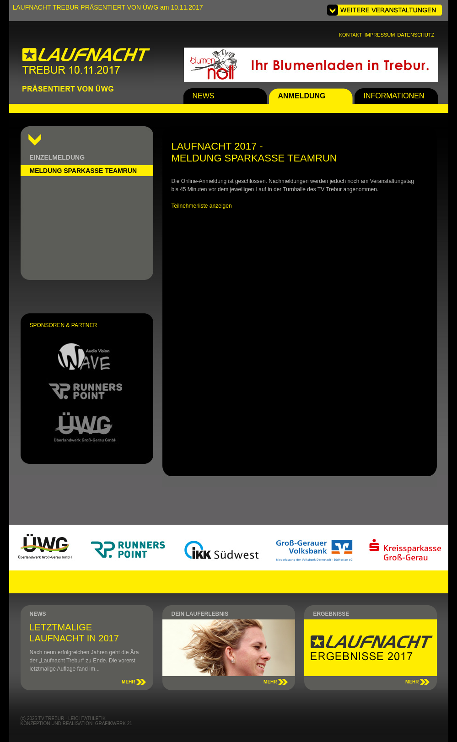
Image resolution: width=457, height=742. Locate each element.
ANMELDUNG (302, 96)
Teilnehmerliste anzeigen (202, 206)
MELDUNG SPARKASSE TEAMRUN (83, 170)
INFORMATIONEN (394, 96)
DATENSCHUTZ (415, 35)
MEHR (128, 681)
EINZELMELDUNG (57, 157)
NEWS (204, 96)
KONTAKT (350, 35)
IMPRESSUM (380, 35)
